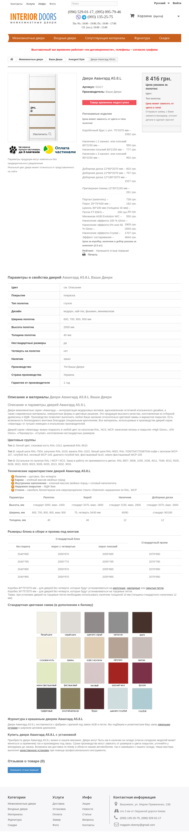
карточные (119, 588)
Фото (52, 3)
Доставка (58, 803)
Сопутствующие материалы (105, 38)
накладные (133, 588)
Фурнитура (142, 38)
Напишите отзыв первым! (112, 250)
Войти (177, 3)
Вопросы (88, 819)
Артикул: (88, 86)
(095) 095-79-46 (108, 12)
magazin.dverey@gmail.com (137, 824)
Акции (86, 803)
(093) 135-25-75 (100, 17)
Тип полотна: (153, 98)
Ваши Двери (55, 59)
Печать (92, 254)
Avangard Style (76, 59)
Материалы (15, 814)
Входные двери (65, 38)
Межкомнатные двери (28, 38)
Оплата (57, 814)
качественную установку (34, 750)
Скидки (164, 38)
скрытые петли (155, 588)
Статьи (86, 814)
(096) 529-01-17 (81, 12)
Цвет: (149, 93)
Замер (57, 819)
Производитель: (93, 91)
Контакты (17, 3)
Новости (87, 808)
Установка (59, 808)
